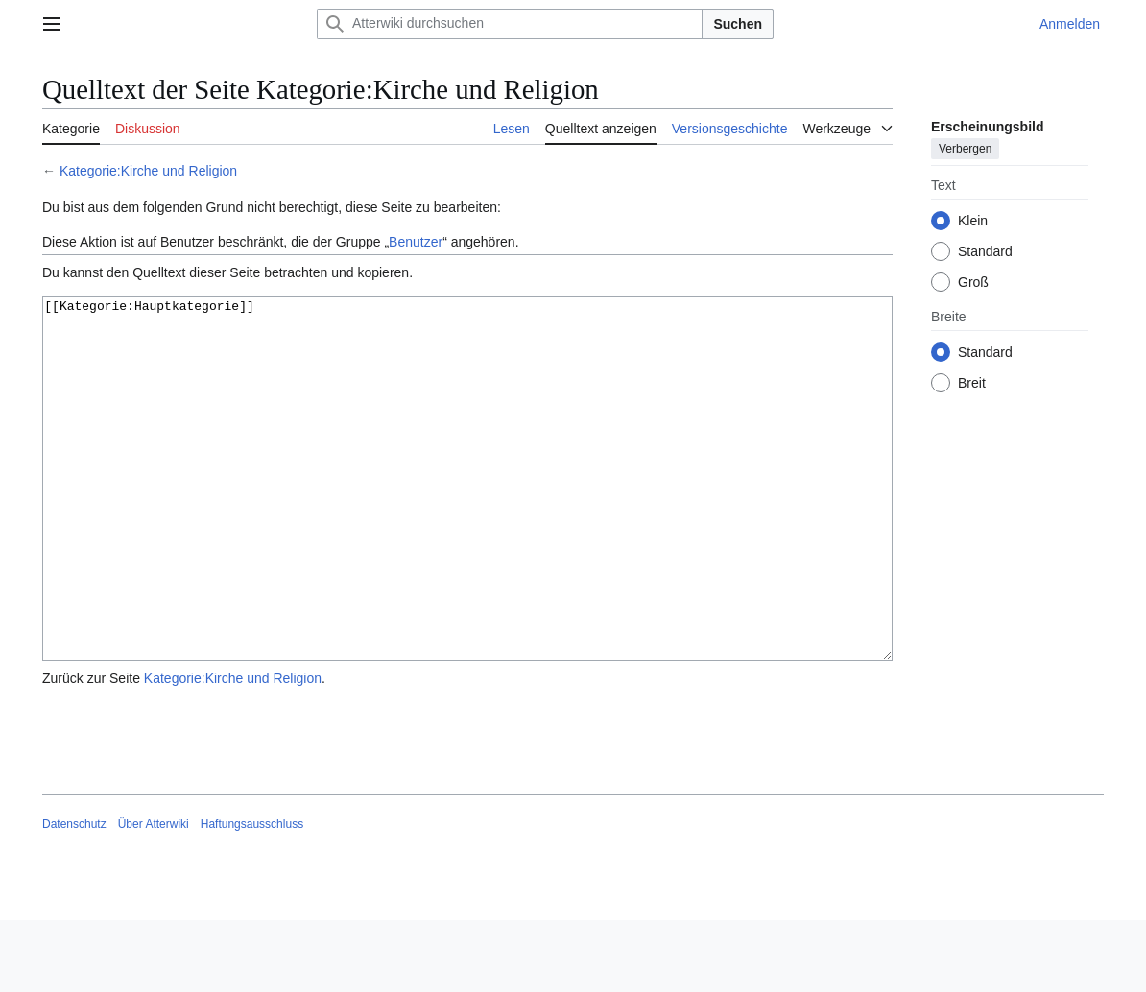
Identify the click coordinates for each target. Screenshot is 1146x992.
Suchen (737, 24)
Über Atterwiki (153, 896)
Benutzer (415, 241)
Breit (972, 382)
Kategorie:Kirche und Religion (148, 170)
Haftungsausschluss (252, 896)
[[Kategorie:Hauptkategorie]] (467, 514)
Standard (985, 251)
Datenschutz (74, 896)
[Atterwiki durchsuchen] (510, 24)
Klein (973, 220)
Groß (973, 282)
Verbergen (965, 148)
